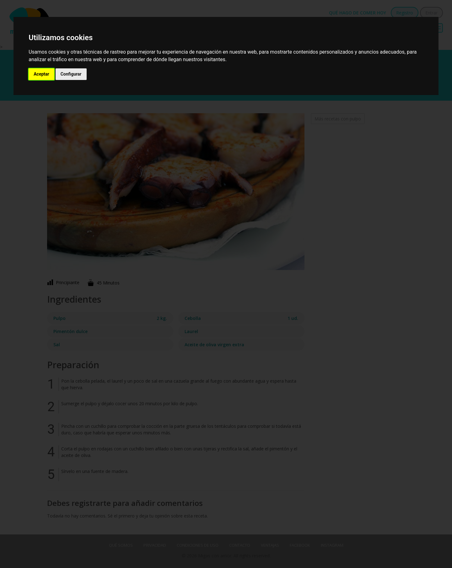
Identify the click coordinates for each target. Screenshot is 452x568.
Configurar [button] (71, 74)
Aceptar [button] (41, 74)
